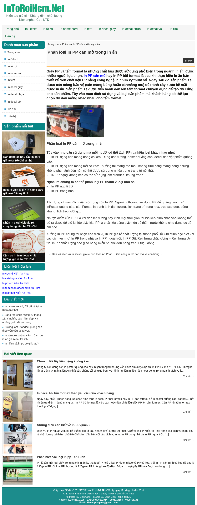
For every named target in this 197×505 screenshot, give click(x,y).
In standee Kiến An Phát (16, 292)
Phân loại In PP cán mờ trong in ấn (82, 52)
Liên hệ (10, 36)
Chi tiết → (189, 376)
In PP (188, 60)
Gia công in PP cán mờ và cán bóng (139, 254)
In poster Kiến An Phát (15, 283)
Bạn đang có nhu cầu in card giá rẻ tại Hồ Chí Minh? (21, 158)
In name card (69, 29)
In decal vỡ (154, 29)
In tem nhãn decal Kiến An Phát (21, 288)
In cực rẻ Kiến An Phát (15, 273)
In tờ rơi (48, 29)
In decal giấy (107, 29)
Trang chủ (12, 29)
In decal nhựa (131, 29)
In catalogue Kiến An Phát (17, 278)
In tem (88, 29)
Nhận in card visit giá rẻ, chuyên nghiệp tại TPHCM (20, 224)
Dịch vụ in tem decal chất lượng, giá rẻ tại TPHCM (19, 257)
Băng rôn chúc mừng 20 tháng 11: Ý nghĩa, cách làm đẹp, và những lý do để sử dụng (21, 318)
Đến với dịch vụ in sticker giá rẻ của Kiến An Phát (80, 254)
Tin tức (173, 29)
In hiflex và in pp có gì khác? (22, 343)
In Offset (31, 29)
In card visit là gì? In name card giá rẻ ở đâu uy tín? (23, 191)
